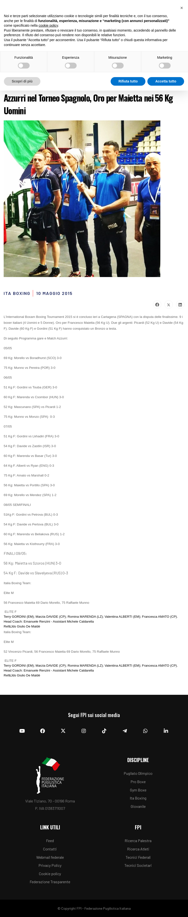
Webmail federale (50, 857)
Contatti (50, 849)
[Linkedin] (166, 731)
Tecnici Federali (138, 857)
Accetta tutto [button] (165, 81)
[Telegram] (125, 731)
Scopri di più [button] (22, 81)
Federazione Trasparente (50, 881)
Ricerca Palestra (138, 840)
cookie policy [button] (48, 25)
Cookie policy (50, 873)
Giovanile (138, 806)
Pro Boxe (138, 781)
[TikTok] (104, 731)
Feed (50, 840)
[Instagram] (83, 731)
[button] (182, 8)
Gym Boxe (138, 790)
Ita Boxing (138, 798)
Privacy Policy (49, 865)
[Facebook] (42, 731)
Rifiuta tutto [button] (128, 81)
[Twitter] (63, 731)
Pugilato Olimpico (138, 773)
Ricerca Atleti (138, 849)
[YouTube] (22, 731)
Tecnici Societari (138, 865)
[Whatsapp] (145, 731)
